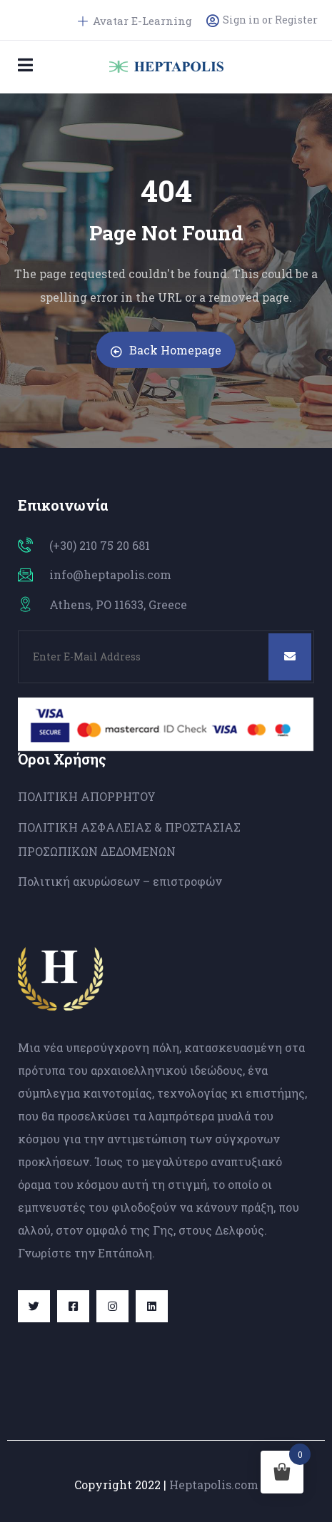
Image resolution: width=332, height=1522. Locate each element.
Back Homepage (166, 349)
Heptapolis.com (213, 1484)
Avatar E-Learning (135, 21)
